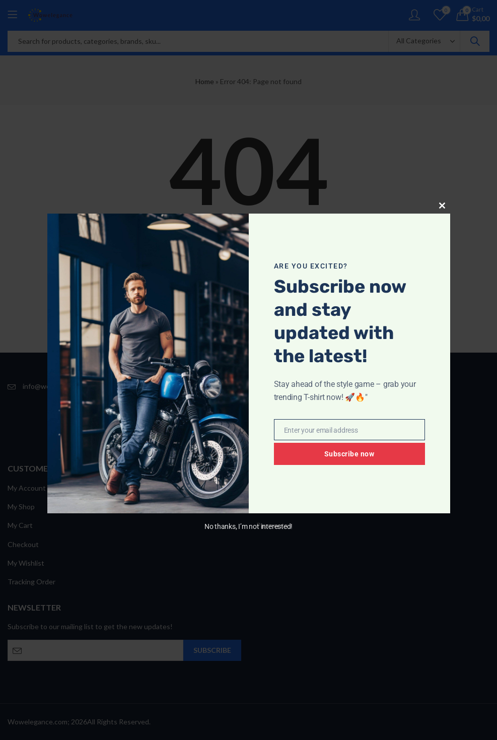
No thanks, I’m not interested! (248, 526)
